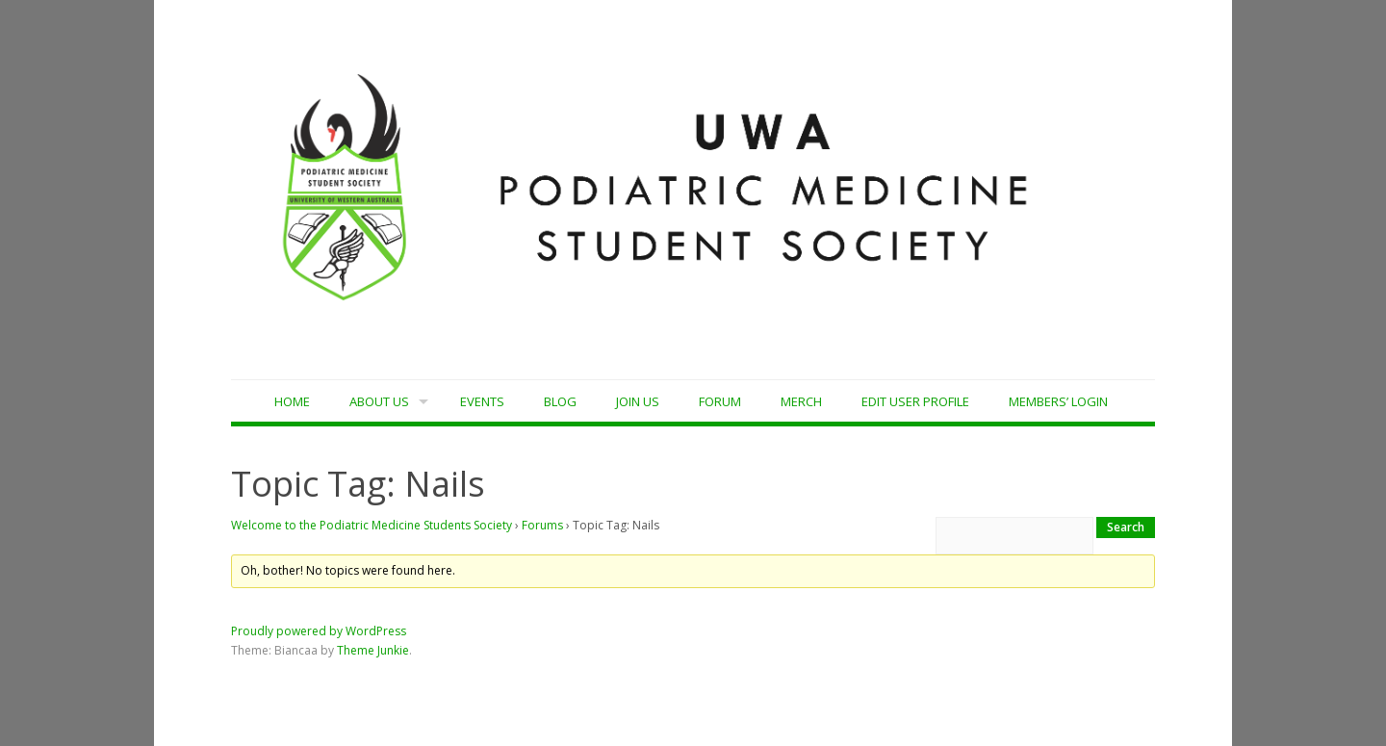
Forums (542, 525)
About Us (379, 401)
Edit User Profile (915, 401)
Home (292, 401)
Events (482, 401)
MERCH (801, 401)
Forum (720, 401)
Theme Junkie (373, 650)
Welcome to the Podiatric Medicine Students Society (371, 525)
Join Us (637, 401)
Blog (560, 401)
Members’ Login (1058, 401)
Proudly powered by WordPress (318, 631)
